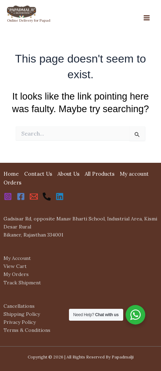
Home (11, 173)
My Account (17, 258)
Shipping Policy (22, 314)
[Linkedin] (59, 196)
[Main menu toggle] (146, 17)
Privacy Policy (20, 322)
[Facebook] (20, 196)
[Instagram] (8, 196)
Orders (12, 182)
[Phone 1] (46, 196)
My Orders (16, 274)
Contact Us (38, 173)
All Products (99, 173)
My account (134, 173)
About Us (68, 173)
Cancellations (19, 306)
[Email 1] (33, 196)
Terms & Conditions (27, 330)
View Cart (15, 266)
